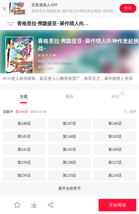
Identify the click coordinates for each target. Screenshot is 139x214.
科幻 (50, 67)
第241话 (69, 149)
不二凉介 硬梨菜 (59, 61)
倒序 (132, 112)
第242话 (24, 149)
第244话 (69, 136)
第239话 (24, 162)
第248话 (21, 112)
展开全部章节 (69, 188)
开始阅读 (117, 205)
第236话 (24, 175)
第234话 (114, 175)
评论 (119, 95)
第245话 (24, 136)
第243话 (114, 136)
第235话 (69, 175)
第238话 (69, 162)
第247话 (69, 123)
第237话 (114, 162)
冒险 (41, 67)
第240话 (114, 149)
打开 (127, 8)
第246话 (114, 123)
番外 (69, 96)
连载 (24, 96)
